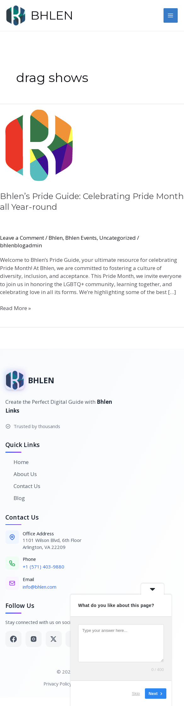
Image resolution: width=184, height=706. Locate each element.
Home (17, 462)
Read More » (15, 308)
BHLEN (52, 15)
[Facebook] (13, 639)
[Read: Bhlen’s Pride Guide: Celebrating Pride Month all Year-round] (92, 143)
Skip (136, 693)
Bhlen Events (81, 237)
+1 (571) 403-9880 (43, 566)
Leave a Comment (22, 237)
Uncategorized (117, 237)
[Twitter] (54, 639)
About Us (21, 474)
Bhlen (56, 237)
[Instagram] (34, 639)
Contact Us (22, 486)
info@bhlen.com (39, 587)
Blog (15, 498)
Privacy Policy (57, 683)
